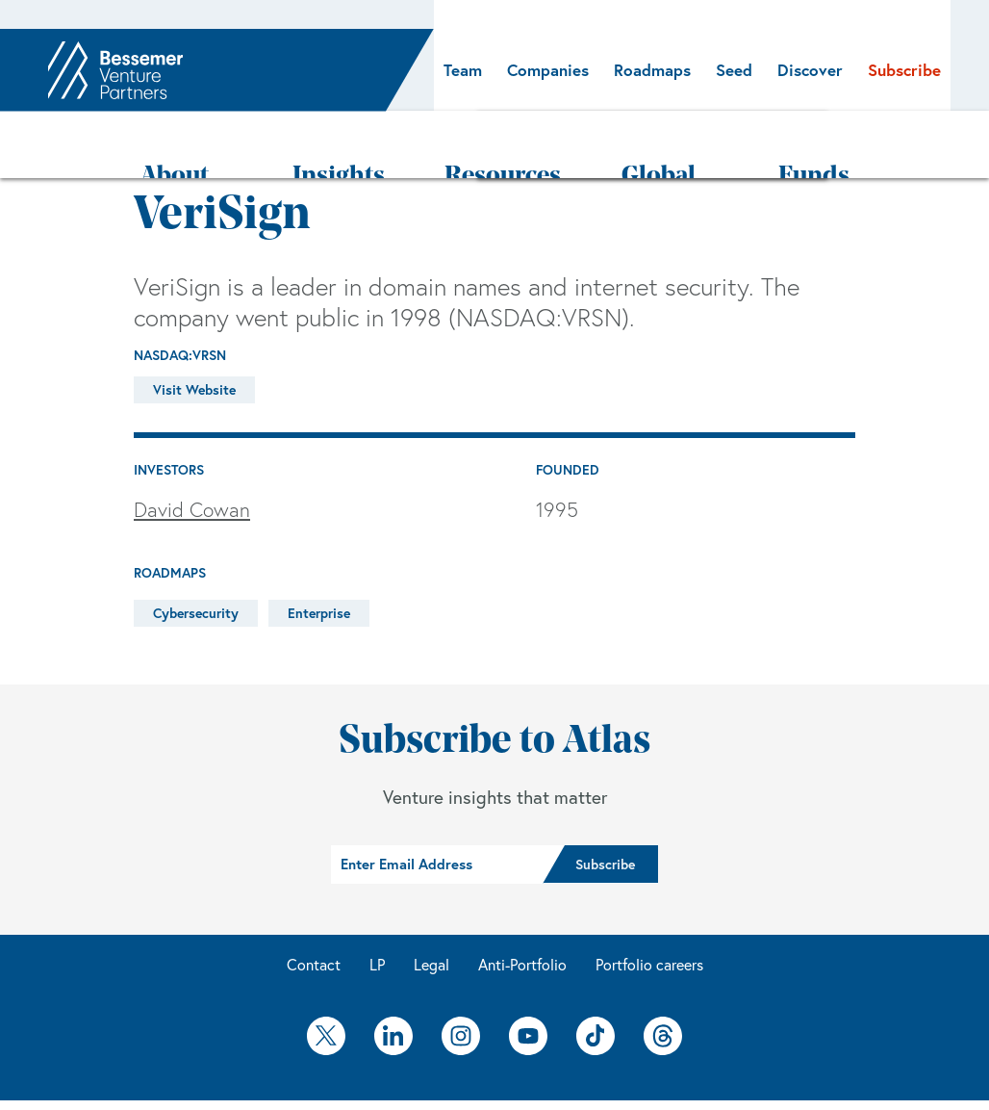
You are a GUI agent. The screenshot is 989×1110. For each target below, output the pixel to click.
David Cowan (192, 453)
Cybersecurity (196, 556)
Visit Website (194, 333)
